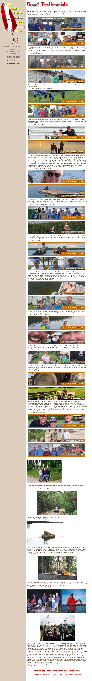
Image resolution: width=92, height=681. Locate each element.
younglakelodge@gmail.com (13, 60)
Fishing (41, 674)
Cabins (53, 674)
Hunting (47, 674)
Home (36, 674)
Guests (59, 674)
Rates (71, 674)
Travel (65, 674)
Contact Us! (13, 64)
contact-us (77, 674)
